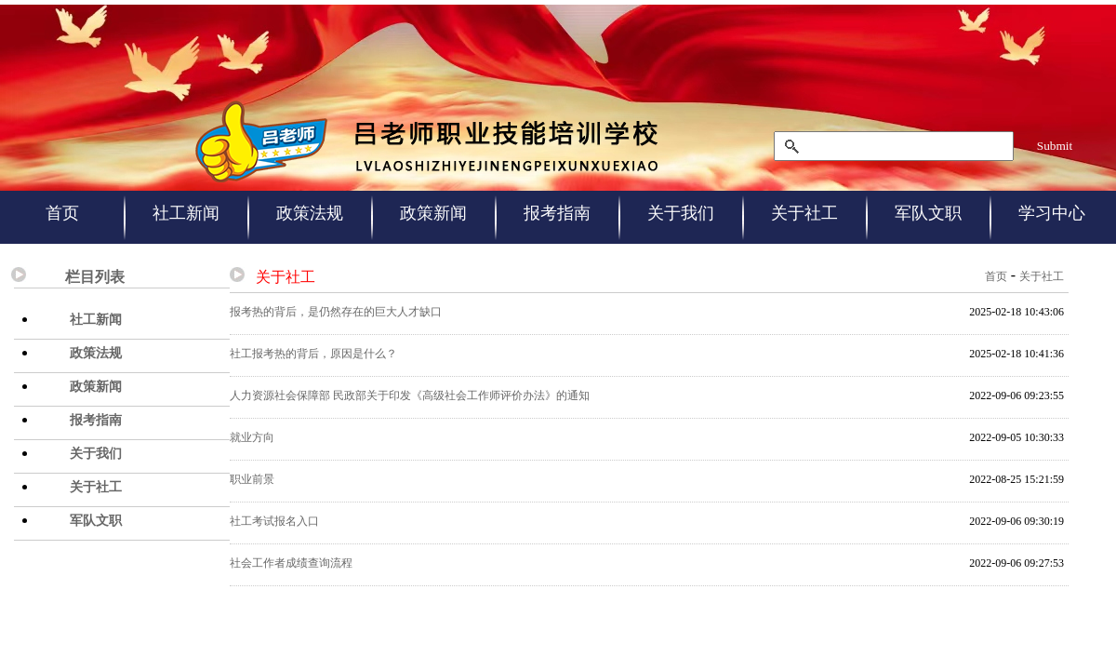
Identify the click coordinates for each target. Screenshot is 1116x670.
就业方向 (252, 437)
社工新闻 (186, 213)
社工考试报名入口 (274, 521)
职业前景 (252, 479)
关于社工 (804, 213)
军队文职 (928, 213)
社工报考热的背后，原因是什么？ (313, 353)
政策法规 (309, 213)
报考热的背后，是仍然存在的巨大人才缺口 (336, 311)
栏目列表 (95, 277)
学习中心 (1051, 213)
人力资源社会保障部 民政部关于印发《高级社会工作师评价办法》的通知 (410, 395)
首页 (62, 213)
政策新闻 (433, 213)
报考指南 (557, 213)
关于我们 (680, 213)
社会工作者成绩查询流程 (291, 563)
